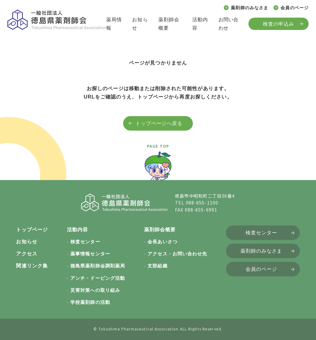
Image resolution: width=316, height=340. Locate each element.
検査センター (85, 241)
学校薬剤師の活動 (90, 302)
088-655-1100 (202, 202)
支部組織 (157, 265)
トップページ (32, 229)
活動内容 (200, 24)
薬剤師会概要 (168, 24)
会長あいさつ (162, 241)
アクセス (26, 253)
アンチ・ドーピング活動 (97, 278)
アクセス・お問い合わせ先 (177, 253)
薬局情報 (114, 24)
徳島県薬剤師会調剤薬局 (97, 265)
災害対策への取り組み (95, 290)
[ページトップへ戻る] (158, 168)
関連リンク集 (32, 265)
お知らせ (140, 24)
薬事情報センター (90, 253)
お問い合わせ (228, 24)
